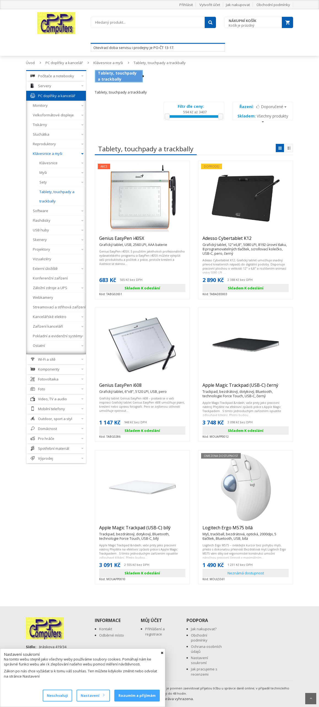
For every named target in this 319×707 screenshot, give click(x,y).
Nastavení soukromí (199, 660)
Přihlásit (186, 4)
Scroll (310, 698)
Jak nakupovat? (204, 628)
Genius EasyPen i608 (133, 387)
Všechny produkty (262, 117)
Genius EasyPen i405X (133, 240)
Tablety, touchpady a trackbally (160, 62)
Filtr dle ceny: (191, 106)
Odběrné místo (111, 635)
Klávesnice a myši (108, 62)
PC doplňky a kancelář (64, 62)
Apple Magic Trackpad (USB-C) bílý (142, 530)
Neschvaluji (57, 695)
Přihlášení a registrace (155, 631)
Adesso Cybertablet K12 (245, 240)
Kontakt (105, 628)
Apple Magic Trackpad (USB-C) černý (245, 387)
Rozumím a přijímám (137, 695)
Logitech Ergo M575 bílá (245, 530)
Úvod (30, 62)
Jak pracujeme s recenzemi (204, 672)
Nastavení (92, 695)
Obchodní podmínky (273, 4)
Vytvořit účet (209, 4)
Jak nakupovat (238, 4)
